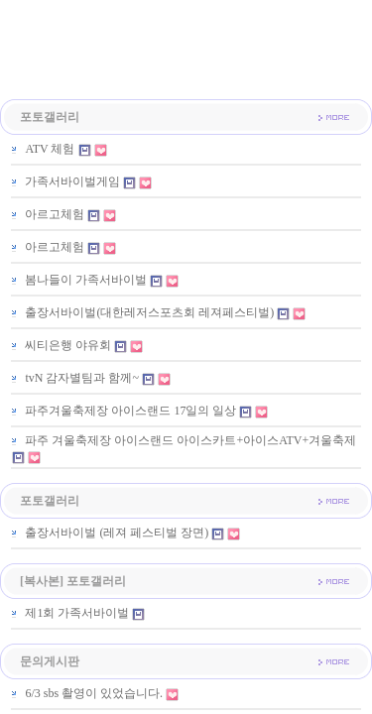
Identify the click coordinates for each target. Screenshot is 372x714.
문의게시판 (49, 661)
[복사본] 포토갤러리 (73, 581)
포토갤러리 (49, 117)
